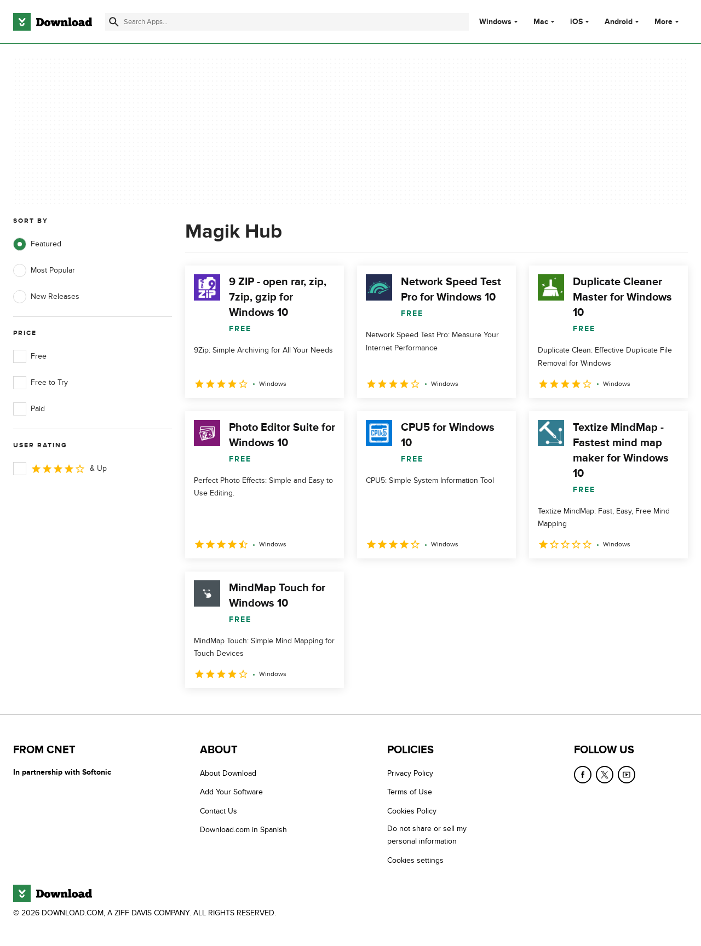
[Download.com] (52, 22)
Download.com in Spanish (243, 829)
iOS (576, 22)
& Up (60, 468)
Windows (495, 22)
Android (619, 22)
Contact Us (218, 811)
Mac (540, 22)
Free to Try (40, 382)
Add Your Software (231, 792)
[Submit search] (114, 22)
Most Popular (44, 270)
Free (30, 356)
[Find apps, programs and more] (287, 22)
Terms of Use (409, 792)
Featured (37, 244)
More (667, 21)
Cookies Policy (411, 811)
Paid (29, 409)
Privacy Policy (410, 773)
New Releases (46, 296)
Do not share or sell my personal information (427, 835)
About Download (228, 773)
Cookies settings (415, 860)
